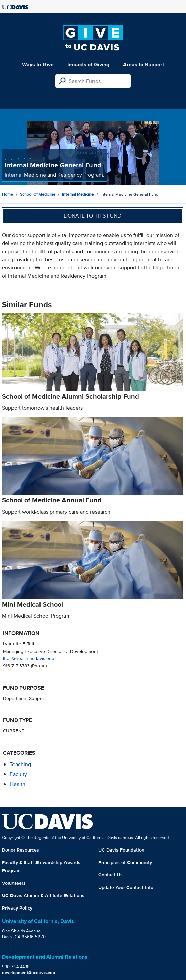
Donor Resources (20, 849)
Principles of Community (125, 862)
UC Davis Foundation (121, 849)
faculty (18, 774)
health (17, 784)
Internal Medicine (78, 194)
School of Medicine (37, 194)
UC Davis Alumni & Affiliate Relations (43, 895)
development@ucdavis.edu (28, 972)
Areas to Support (143, 64)
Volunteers (14, 883)
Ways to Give (38, 64)
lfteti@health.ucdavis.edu (28, 658)
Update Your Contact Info (125, 887)
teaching (20, 764)
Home (7, 194)
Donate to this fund (92, 216)
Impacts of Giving (88, 64)
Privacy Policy (17, 907)
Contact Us (110, 874)
